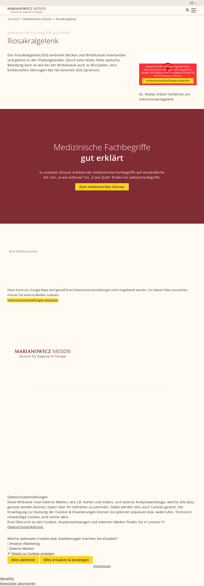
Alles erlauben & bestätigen (66, 560)
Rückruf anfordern (25, 271)
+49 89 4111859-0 (113, 393)
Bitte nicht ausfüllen (22, 257)
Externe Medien (22, 548)
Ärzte (11, 382)
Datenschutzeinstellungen (180, 479)
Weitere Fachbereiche (22, 377)
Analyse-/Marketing (25, 543)
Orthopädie (15, 371)
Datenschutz (172, 474)
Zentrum (13, 365)
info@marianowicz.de (180, 393)
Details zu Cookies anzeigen (32, 553)
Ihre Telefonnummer (21, 245)
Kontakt (12, 388)
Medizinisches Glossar (178, 465)
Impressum (171, 469)
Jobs (166, 460)
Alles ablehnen (23, 560)
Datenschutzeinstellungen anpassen (168, 80)
